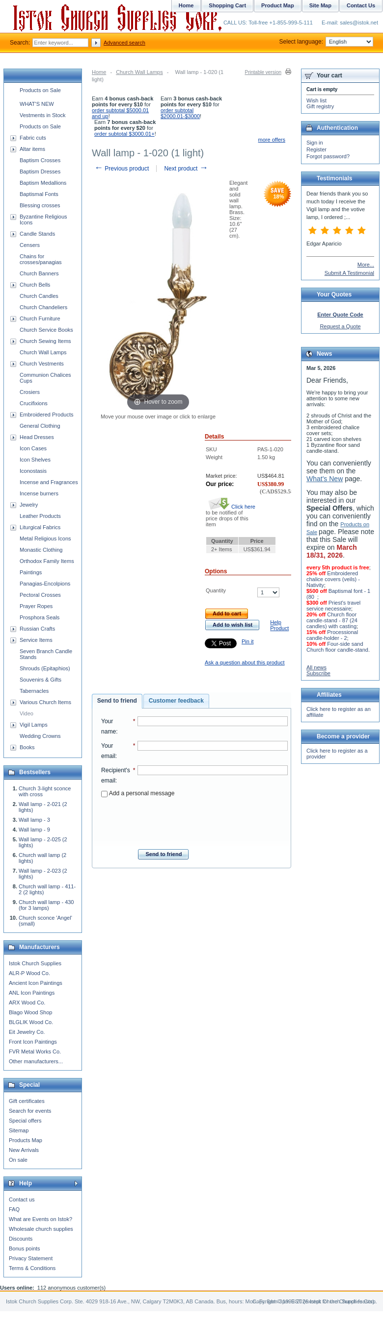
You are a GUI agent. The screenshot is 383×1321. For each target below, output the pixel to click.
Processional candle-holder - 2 (332, 635)
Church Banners (39, 273)
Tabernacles (34, 691)
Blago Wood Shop (30, 1012)
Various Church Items (45, 702)
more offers (271, 140)
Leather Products (40, 516)
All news (316, 667)
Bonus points (24, 1248)
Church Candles (39, 296)
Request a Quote (340, 326)
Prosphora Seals (39, 617)
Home (99, 72)
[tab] (117, 701)
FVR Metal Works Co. (35, 1051)
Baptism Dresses (40, 171)
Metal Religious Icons (45, 538)
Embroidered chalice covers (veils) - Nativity (333, 579)
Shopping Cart (227, 5)
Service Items (36, 640)
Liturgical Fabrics (40, 527)
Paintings (31, 572)
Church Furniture (40, 318)
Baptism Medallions (43, 183)
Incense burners (39, 493)
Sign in (314, 143)
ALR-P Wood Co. (29, 973)
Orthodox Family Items (47, 561)
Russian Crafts (37, 629)
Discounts (20, 1239)
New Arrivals (24, 1150)
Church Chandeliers (43, 307)
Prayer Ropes (36, 606)
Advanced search (124, 43)
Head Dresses (37, 437)
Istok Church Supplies (35, 963)
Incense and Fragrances (49, 482)
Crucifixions (34, 403)
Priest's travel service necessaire (333, 606)
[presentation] (194, 820)
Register (316, 149)
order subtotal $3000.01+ (124, 134)
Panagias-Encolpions (45, 584)
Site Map (320, 5)
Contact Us (361, 5)
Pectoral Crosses (40, 595)
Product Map (277, 5)
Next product (186, 168)
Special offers (25, 1121)
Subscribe (318, 673)
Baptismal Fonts (39, 194)
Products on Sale (40, 90)
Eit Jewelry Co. (27, 1032)
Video (26, 713)
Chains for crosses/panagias (41, 259)
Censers (30, 245)
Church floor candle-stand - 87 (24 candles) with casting (331, 620)
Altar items (32, 149)
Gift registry (320, 106)
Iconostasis (33, 471)
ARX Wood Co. (27, 1002)
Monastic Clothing (41, 550)
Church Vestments (42, 364)
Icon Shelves (35, 460)
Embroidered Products (46, 414)
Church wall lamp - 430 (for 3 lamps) (46, 905)
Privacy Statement (31, 1258)
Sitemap (18, 1130)
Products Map (25, 1140)
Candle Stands (37, 234)
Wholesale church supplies (41, 1229)
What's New (324, 479)
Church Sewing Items (45, 341)
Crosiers (30, 392)
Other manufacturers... (36, 1061)
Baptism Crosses (40, 160)
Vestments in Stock (43, 115)
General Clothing (40, 426)
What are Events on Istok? (40, 1219)
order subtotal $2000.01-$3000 (180, 113)
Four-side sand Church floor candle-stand (337, 647)
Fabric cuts (33, 138)
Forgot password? (328, 156)
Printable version (263, 72)
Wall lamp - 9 (34, 829)
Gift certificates (27, 1101)
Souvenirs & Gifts (40, 680)
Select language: (326, 41)
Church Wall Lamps (139, 72)
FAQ (14, 1209)
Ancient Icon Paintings (35, 983)
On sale (18, 1160)
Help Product (279, 625)
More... (365, 265)
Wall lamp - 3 (34, 820)
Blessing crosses (40, 205)
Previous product (121, 168)
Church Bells (35, 285)
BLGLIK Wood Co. (31, 1022)
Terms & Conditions (32, 1268)
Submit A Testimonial (349, 273)
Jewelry (29, 505)
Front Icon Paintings (33, 1042)
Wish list (316, 100)
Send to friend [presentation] (117, 700)
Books (27, 747)
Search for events (30, 1111)
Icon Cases (33, 448)
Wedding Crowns (40, 736)
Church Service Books (46, 330)
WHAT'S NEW (37, 104)
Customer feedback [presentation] (176, 700)
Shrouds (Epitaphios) (45, 668)
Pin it (247, 641)
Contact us (22, 1199)
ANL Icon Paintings (32, 993)
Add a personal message (137, 793)
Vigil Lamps (34, 725)
